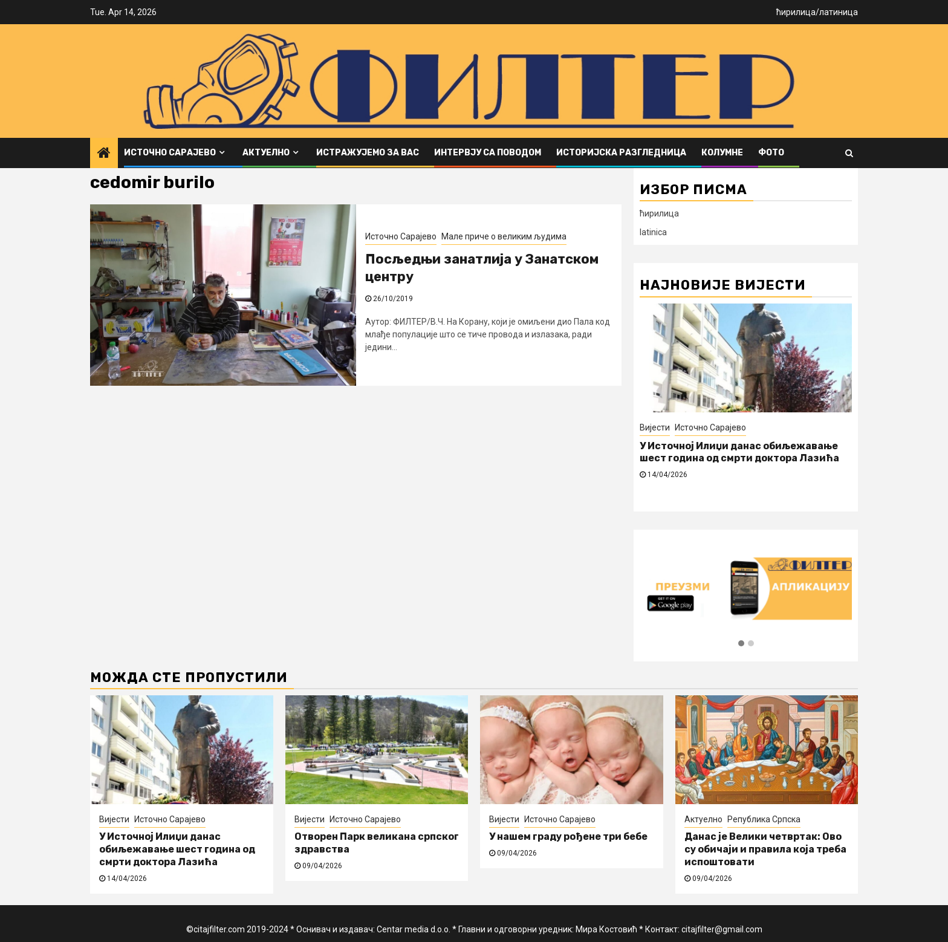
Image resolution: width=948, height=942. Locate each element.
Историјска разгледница (621, 153)
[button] (741, 643)
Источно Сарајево (170, 153)
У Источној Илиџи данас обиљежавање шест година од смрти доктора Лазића (739, 452)
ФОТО (771, 153)
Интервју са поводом (487, 153)
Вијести (655, 427)
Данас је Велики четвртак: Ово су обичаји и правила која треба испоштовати (765, 849)
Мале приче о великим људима (504, 236)
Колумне (722, 153)
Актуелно (266, 153)
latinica (653, 232)
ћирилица (796, 12)
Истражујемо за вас (367, 153)
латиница (838, 12)
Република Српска (763, 819)
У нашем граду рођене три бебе (568, 836)
